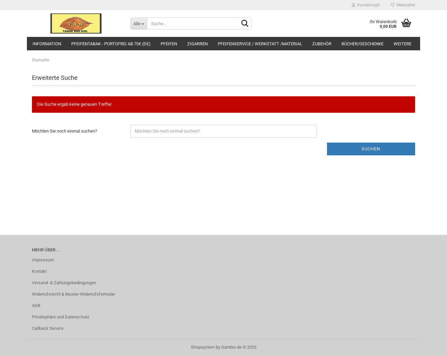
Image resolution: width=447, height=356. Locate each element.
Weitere (402, 43)
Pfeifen (169, 43)
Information (47, 43)
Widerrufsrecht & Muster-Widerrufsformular (73, 294)
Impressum (43, 259)
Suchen (371, 148)
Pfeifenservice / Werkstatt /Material (260, 43)
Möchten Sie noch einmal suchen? (64, 131)
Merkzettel (403, 5)
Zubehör (321, 43)
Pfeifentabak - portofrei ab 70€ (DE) (111, 43)
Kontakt (39, 271)
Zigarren (197, 43)
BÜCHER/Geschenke (362, 43)
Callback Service (48, 328)
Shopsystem (203, 347)
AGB (36, 305)
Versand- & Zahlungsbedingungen (64, 282)
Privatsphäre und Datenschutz (60, 316)
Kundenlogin (366, 5)
